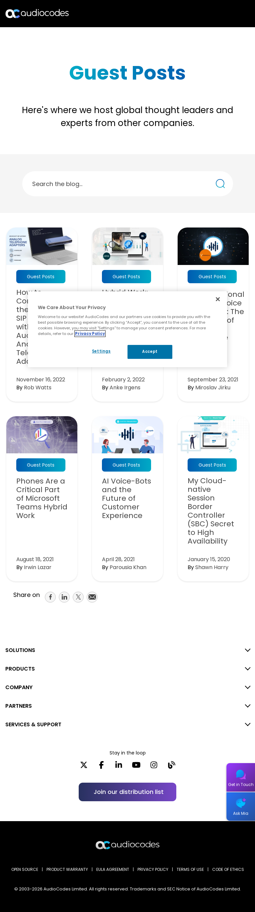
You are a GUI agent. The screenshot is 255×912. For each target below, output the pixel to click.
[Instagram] (154, 767)
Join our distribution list (129, 792)
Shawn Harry (211, 567)
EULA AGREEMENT (112, 869)
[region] (127, 329)
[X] (84, 767)
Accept (149, 351)
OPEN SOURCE (24, 869)
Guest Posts (40, 277)
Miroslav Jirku (212, 387)
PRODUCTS (20, 669)
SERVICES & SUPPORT (33, 724)
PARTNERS (18, 706)
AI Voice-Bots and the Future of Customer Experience (126, 498)
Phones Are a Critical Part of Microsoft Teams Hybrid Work (41, 498)
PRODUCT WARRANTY (67, 869)
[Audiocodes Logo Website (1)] (37, 13)
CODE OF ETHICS (228, 869)
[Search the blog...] (220, 183)
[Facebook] (101, 767)
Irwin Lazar (37, 567)
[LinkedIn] (119, 767)
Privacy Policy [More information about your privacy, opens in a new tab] (90, 333)
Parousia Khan (128, 567)
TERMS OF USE (190, 869)
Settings (101, 351)
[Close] (218, 299)
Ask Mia (240, 813)
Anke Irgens (125, 387)
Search (221, 14)
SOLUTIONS (20, 650)
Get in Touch (241, 784)
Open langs (232, 13)
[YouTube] (136, 767)
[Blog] (171, 767)
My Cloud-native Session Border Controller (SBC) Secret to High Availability (211, 511)
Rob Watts (37, 387)
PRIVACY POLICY (152, 869)
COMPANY (19, 687)
